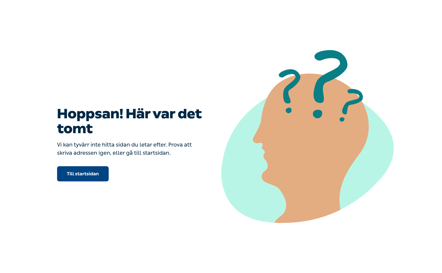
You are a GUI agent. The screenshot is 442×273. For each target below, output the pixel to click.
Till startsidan (83, 174)
